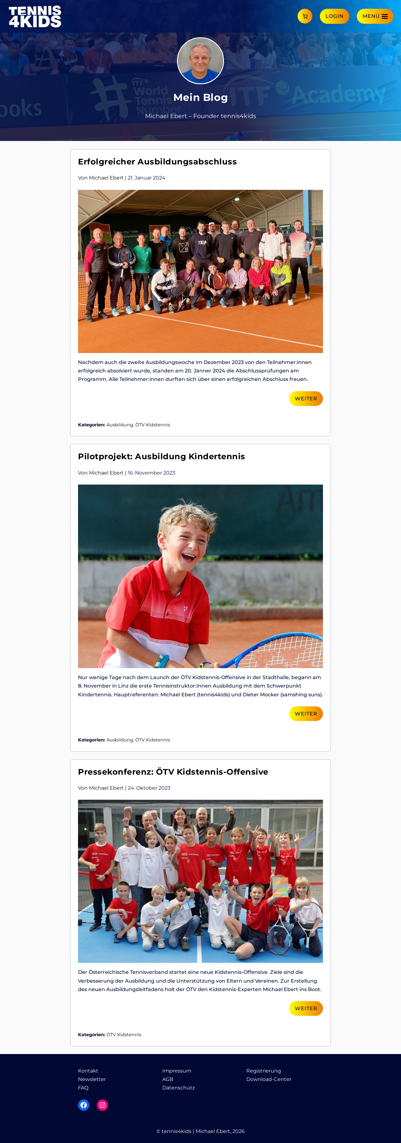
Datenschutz (178, 1088)
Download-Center (268, 1079)
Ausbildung (120, 425)
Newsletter (92, 1079)
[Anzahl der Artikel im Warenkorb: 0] (305, 16)
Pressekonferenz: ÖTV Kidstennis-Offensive (173, 772)
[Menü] (375, 16)
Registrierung (263, 1071)
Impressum (176, 1071)
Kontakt (88, 1071)
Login (334, 16)
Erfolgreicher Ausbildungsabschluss (157, 161)
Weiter (306, 399)
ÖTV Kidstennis (152, 425)
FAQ (83, 1088)
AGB (167, 1079)
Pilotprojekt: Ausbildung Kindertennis (161, 456)
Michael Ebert (106, 178)
